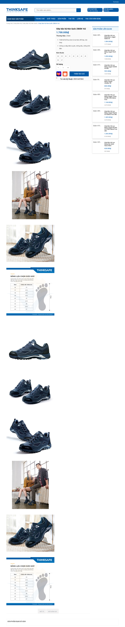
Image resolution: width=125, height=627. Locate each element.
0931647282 (92, 9)
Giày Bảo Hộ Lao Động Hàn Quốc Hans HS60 (109, 144)
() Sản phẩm (108, 10)
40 (66, 56)
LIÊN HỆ (80, 19)
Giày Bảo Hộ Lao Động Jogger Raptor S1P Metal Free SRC (110, 112)
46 (58, 60)
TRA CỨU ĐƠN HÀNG (93, 19)
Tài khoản (116, 2)
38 (58, 56)
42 (73, 56)
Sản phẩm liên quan (102, 29)
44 (81, 56)
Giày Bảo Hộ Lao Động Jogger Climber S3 (109, 81)
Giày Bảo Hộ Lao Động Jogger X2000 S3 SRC (110, 66)
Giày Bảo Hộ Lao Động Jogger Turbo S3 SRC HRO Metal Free (110, 97)
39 (62, 56)
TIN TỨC (71, 19)
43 (77, 56)
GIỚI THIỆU (51, 19)
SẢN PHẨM (62, 19)
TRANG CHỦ (40, 19)
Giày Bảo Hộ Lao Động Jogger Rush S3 (110, 52)
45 (85, 56)
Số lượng (59, 64)
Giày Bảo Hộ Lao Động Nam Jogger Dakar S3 (110, 37)
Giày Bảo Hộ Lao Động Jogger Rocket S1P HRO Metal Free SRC (110, 128)
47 (62, 60)
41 (70, 56)
